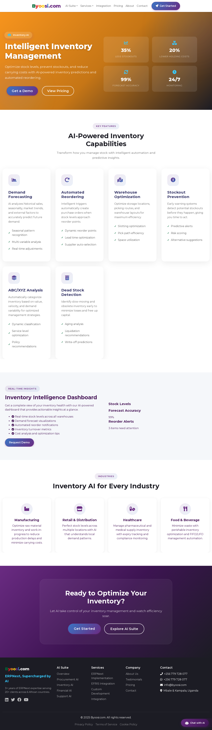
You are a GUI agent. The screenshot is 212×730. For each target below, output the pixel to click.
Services (85, 5)
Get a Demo (22, 91)
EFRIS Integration (103, 683)
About (130, 5)
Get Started (166, 5)
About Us (132, 673)
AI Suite (70, 5)
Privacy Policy (84, 724)
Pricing (118, 5)
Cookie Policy (128, 724)
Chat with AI (195, 722)
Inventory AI (65, 685)
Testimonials (134, 679)
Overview (63, 673)
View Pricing (58, 91)
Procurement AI (68, 679)
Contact (142, 5)
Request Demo (19, 442)
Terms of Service (106, 724)
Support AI (64, 696)
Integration (103, 5)
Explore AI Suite (124, 629)
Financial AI (64, 690)
